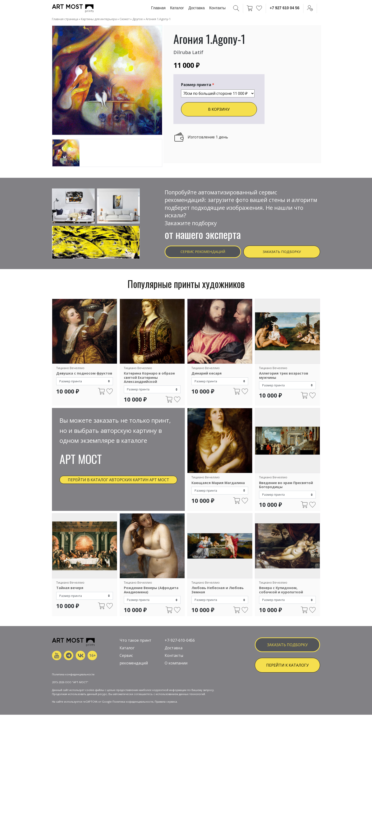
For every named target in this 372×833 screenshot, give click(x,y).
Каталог (177, 8)
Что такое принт (135, 686)
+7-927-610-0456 (180, 686)
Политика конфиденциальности (73, 736)
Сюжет (125, 19)
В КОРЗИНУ (219, 109)
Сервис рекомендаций (203, 253)
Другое (137, 19)
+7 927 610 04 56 (284, 8)
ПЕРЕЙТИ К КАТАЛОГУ (287, 711)
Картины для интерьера (99, 19)
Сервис (126, 701)
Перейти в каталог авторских (118, 484)
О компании (176, 709)
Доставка (196, 8)
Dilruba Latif (190, 52)
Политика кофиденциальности (132, 763)
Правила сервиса (166, 763)
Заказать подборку (282, 253)
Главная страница (65, 19)
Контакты (217, 8)
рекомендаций (134, 709)
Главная (158, 8)
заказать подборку (287, 690)
